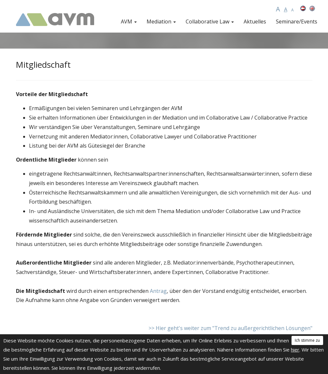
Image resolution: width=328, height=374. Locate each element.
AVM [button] (129, 21)
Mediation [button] (161, 21)
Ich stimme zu (307, 340)
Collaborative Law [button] (210, 21)
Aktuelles (255, 21)
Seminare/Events (296, 21)
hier (295, 349)
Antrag (158, 291)
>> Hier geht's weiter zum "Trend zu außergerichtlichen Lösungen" (230, 328)
